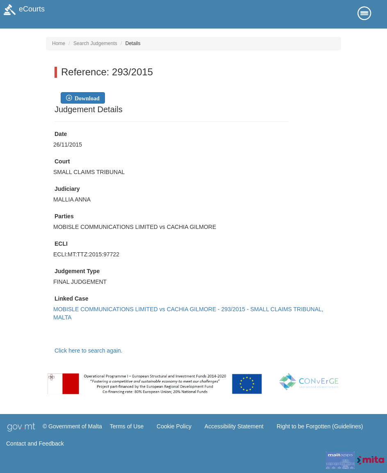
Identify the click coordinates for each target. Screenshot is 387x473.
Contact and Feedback (35, 443)
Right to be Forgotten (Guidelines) (320, 426)
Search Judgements (95, 43)
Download (86, 98)
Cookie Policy (174, 426)
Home (58, 43)
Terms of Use (126, 426)
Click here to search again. (89, 350)
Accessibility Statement (234, 426)
